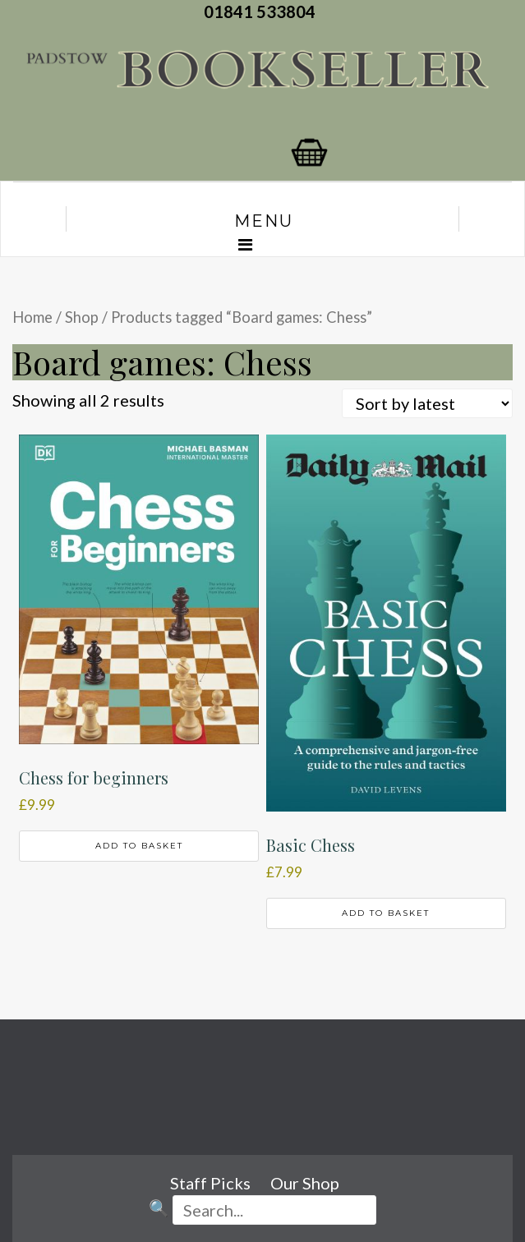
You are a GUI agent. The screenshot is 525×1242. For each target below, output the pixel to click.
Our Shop (304, 1183)
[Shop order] (427, 403)
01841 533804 (263, 11)
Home (32, 317)
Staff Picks (210, 1183)
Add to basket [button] (139, 845)
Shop (82, 317)
